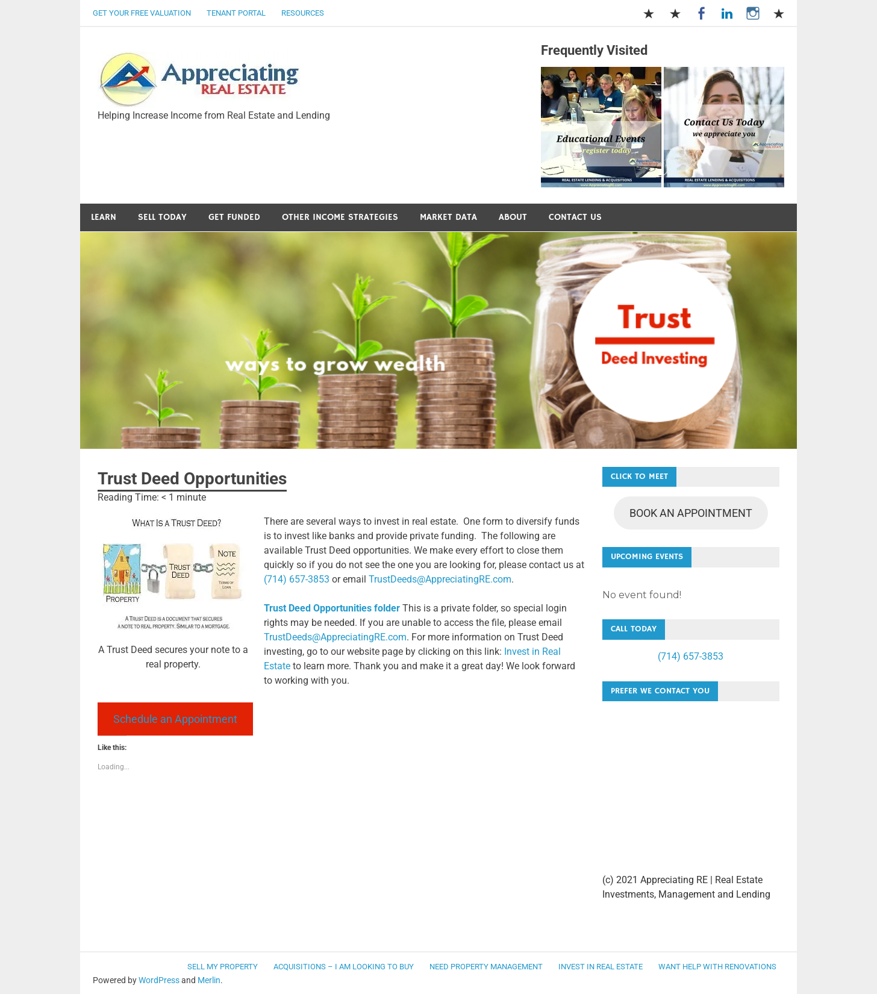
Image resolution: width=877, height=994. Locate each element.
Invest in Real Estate (600, 966)
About (513, 217)
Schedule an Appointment (175, 719)
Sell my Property (222, 966)
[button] (199, 79)
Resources (302, 12)
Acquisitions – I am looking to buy (343, 966)
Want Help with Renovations (717, 966)
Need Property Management (486, 966)
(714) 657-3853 (296, 579)
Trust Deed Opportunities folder (332, 608)
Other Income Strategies (340, 217)
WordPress (159, 980)
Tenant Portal (236, 12)
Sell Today (162, 217)
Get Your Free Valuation (142, 12)
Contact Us (575, 217)
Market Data (448, 217)
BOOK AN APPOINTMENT (690, 513)
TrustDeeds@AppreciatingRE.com (440, 579)
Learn (103, 217)
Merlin (209, 980)
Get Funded (234, 217)
